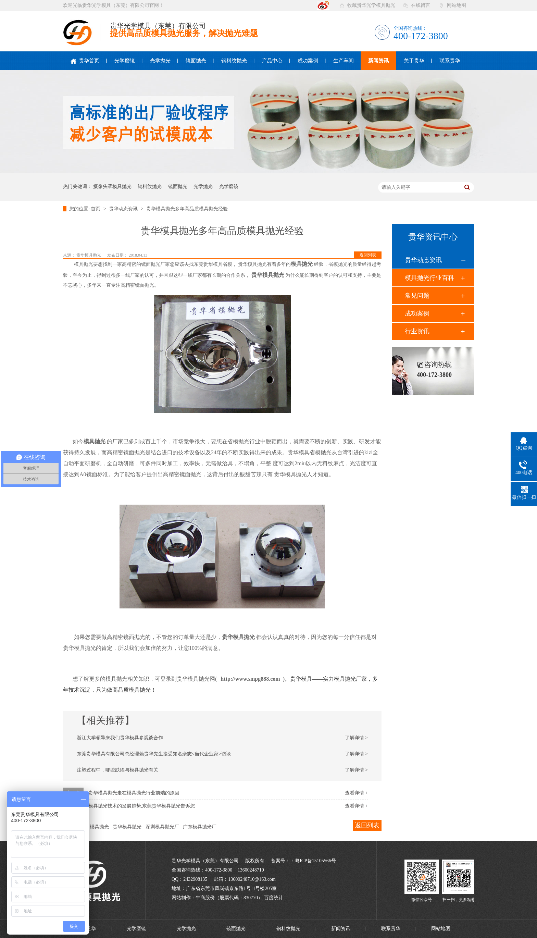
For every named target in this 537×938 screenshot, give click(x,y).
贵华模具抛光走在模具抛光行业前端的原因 (133, 792)
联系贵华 (449, 60)
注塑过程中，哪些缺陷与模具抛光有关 (117, 770)
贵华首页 (85, 61)
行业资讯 (417, 331)
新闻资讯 (378, 60)
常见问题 (417, 295)
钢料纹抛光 (234, 60)
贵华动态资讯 (124, 208)
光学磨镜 (124, 60)
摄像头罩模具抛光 (112, 186)
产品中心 (272, 60)
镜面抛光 (196, 60)
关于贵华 (414, 60)
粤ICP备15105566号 (315, 860)
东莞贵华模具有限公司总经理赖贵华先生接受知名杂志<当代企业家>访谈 (154, 753)
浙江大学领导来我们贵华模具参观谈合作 (120, 737)
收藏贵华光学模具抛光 (371, 5)
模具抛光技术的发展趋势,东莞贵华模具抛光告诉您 (141, 806)
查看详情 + (356, 792)
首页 (96, 208)
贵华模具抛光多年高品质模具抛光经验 (187, 208)
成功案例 (308, 60)
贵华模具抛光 (89, 255)
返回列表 (368, 254)
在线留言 (420, 5)
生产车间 (343, 60)
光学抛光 (160, 60)
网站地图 (456, 5)
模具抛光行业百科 (429, 277)
